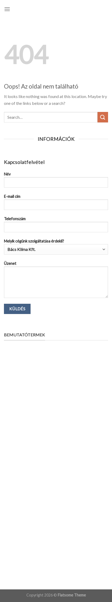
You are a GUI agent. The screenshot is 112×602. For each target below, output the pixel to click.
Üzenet (56, 281)
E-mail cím (56, 204)
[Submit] (103, 117)
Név (56, 182)
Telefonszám (56, 226)
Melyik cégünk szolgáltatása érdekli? (56, 247)
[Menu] (7, 9)
